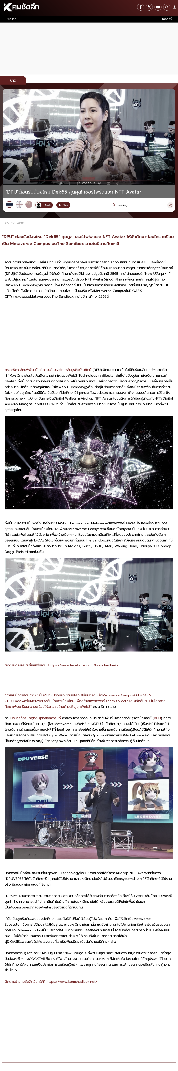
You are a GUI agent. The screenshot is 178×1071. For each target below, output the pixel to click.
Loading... (122, 205)
